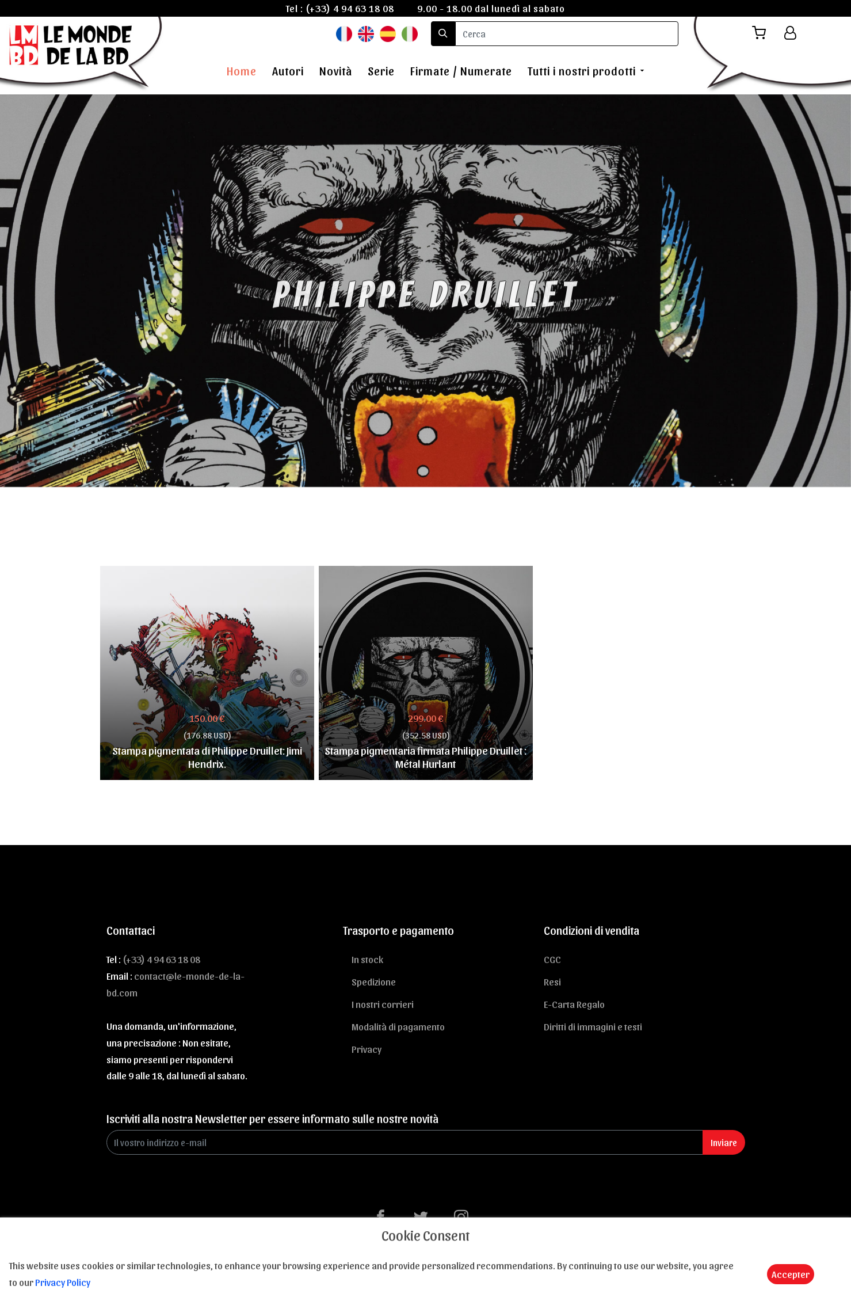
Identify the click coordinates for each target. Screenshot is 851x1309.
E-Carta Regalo (574, 1004)
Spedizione (374, 981)
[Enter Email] (404, 1142)
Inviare (724, 1142)
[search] (566, 33)
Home (242, 71)
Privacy (366, 1049)
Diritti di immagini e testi (593, 1026)
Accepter (791, 1274)
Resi (552, 981)
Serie (381, 71)
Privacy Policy (62, 1282)
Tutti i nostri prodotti (582, 71)
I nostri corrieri (383, 1004)
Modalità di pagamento (398, 1026)
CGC (552, 959)
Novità (335, 71)
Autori (288, 71)
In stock (367, 959)
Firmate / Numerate (461, 71)
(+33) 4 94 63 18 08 (350, 8)
